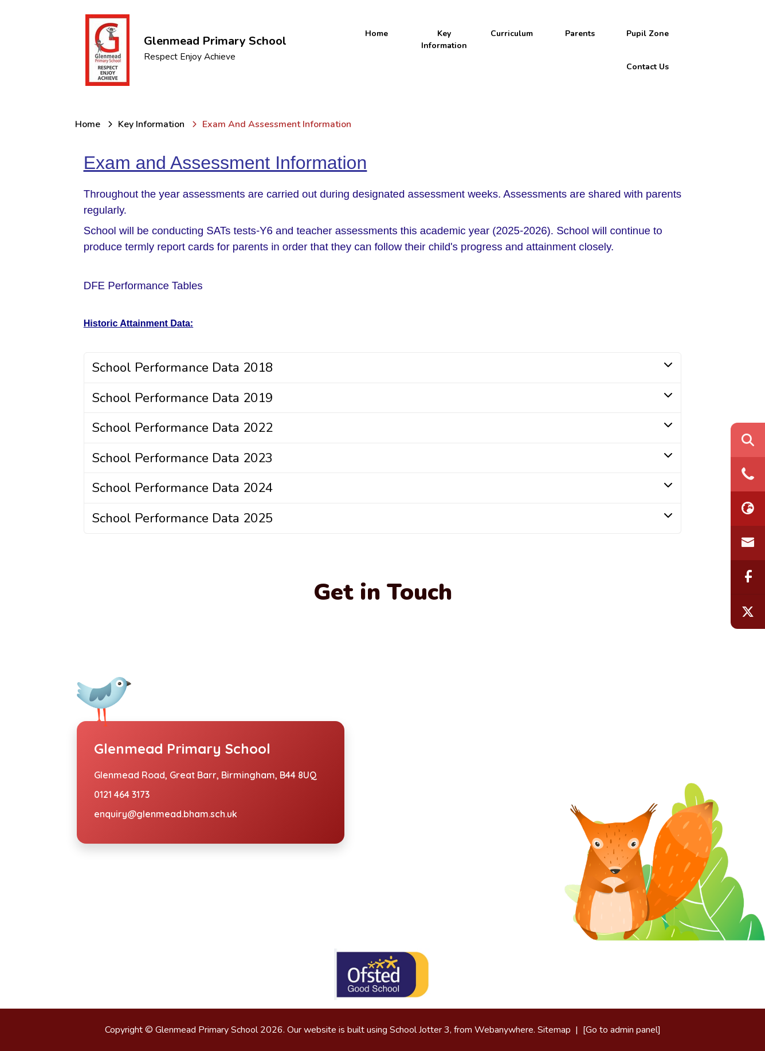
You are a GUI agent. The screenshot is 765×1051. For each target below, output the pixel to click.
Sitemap (554, 1030)
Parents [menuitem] (580, 33)
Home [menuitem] (376, 33)
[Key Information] (151, 124)
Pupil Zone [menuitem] (647, 33)
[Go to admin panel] (622, 1030)
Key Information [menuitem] (444, 39)
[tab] (382, 368)
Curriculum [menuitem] (512, 33)
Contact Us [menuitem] (647, 66)
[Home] (87, 124)
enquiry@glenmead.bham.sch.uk (165, 814)
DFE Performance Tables (143, 286)
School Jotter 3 (420, 1030)
